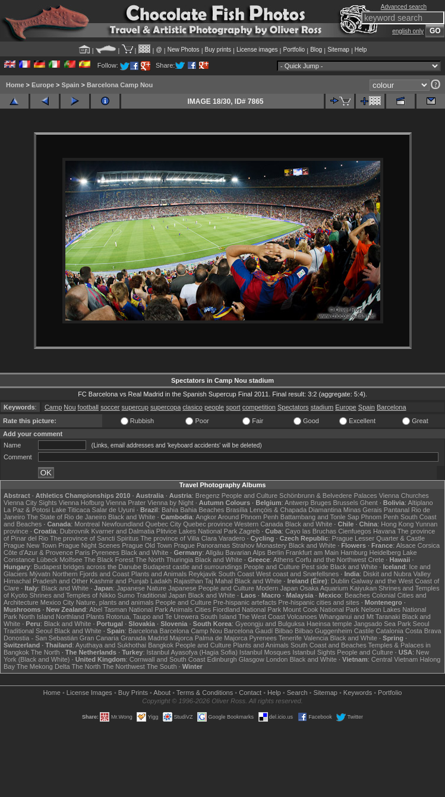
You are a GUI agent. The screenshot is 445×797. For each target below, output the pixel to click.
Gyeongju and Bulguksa (270, 623)
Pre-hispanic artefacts (244, 602)
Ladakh (161, 581)
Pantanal (396, 509)
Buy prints (218, 49)
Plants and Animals (159, 573)
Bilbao (283, 630)
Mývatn (39, 573)
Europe (42, 84)
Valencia (316, 638)
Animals (180, 609)
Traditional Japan (161, 595)
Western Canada (258, 524)
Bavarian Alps (245, 552)
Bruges (321, 502)
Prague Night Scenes (89, 545)
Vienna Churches (404, 495)
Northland (70, 616)
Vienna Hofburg (81, 502)
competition (259, 407)
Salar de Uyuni (113, 509)
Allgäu (215, 552)
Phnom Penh (380, 516)
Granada (133, 638)
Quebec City (164, 524)
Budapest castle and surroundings (192, 566)
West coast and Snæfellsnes (297, 573)
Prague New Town (30, 545)
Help (361, 49)
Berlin (275, 552)
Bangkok (160, 645)
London (277, 659)
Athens (283, 559)
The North (150, 559)
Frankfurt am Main (312, 552)
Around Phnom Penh (248, 516)
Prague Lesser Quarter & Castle (378, 538)
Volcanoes (302, 616)
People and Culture (249, 495)
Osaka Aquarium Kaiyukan (338, 588)
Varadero (232, 538)
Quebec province (207, 524)
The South (162, 666)
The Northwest (123, 666)
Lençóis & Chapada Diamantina (296, 509)
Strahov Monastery (259, 545)
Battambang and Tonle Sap (319, 516)
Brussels (345, 502)
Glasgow (251, 659)
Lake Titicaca (71, 509)
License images (256, 49)
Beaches (357, 595)
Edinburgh (222, 659)
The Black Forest (109, 559)
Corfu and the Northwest (330, 559)
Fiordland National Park (247, 609)
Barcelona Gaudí (248, 630)
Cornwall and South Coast (168, 659)
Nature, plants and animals (115, 602)
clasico (192, 407)
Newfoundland (122, 524)
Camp (53, 407)
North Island (36, 616)
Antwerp (296, 502)
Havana (384, 531)
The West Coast (261, 616)
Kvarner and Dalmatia (122, 531)
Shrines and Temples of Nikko (72, 595)
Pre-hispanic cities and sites (318, 602)
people (214, 407)
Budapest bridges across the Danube (87, 566)
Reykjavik (202, 573)
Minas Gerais (362, 509)
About (162, 692)
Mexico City (57, 602)
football (88, 407)
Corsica (429, 545)
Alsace (406, 545)
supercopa (165, 407)
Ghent (369, 502)
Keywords (357, 692)
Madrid (158, 638)
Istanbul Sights (313, 652)
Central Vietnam (394, 659)
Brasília (237, 509)
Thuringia (179, 559)
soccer (109, 407)
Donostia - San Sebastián (41, 638)
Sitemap (338, 49)
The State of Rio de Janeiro (66, 516)
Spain (71, 84)
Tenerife (290, 638)
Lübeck (47, 559)
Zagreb (249, 531)
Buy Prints (133, 692)
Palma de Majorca (221, 638)
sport (233, 407)
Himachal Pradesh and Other (46, 581)
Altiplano (420, 502)
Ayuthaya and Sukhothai (110, 645)
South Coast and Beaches (329, 645)
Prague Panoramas (201, 545)
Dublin (340, 581)
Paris (82, 552)
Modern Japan (277, 588)
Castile (364, 630)
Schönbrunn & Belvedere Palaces (328, 495)
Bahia (170, 509)
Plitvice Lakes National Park (196, 531)
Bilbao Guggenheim (323, 630)
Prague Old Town (147, 545)
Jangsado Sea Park (382, 623)
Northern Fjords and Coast (91, 573)
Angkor (205, 516)
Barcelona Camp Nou (120, 84)
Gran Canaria (99, 638)
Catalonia (389, 630)
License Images (89, 692)
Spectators (293, 407)
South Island (218, 616)
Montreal (87, 524)
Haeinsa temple (329, 623)
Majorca (180, 638)
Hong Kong (397, 524)
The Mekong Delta (43, 666)
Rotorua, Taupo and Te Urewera (152, 616)
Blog (316, 49)
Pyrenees (105, 552)
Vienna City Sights (30, 502)
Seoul (421, 623)
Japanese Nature (141, 588)
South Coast (236, 573)
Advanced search (404, 7)
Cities (202, 609)
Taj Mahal (219, 581)
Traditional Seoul (28, 630)
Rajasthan (188, 581)
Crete (376, 559)
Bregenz (207, 495)
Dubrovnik (75, 531)
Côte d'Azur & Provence (38, 552)
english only (408, 31)
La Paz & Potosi (27, 509)
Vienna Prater (126, 502)
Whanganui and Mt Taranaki (359, 616)
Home (15, 84)
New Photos (184, 49)
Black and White (131, 516)
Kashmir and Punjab (119, 581)
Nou (69, 407)
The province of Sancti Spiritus (94, 538)
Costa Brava (423, 630)
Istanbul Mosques (265, 652)
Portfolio (294, 49)
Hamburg (353, 552)
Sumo (126, 595)
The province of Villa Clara (178, 538)
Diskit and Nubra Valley (397, 573)
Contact (250, 692)
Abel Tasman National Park (128, 609)
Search (297, 692)
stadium (322, 407)
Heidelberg (384, 552)
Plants (95, 616)
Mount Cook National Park (321, 609)
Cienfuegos (354, 531)
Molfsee (71, 559)
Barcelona (391, 407)
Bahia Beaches (202, 509)
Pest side (314, 566)
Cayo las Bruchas (310, 531)
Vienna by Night (170, 502)
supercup (135, 407)
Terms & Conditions (204, 692)
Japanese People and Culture (211, 588)
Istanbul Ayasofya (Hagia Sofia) (192, 652)
